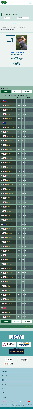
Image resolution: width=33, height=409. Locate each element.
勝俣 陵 (8, 145)
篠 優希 (8, 206)
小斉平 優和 (9, 167)
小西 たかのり (10, 136)
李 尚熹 (8, 198)
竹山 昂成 (9, 312)
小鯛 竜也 (9, 242)
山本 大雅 (9, 272)
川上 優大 (9, 290)
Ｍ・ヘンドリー (10, 224)
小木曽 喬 (9, 105)
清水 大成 (9, 109)
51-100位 (16, 91)
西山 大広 (9, 162)
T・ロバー (8, 308)
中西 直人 (9, 264)
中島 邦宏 (9, 211)
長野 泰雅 (9, 118)
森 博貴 (8, 286)
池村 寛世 (9, 153)
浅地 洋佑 (9, 114)
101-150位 (27, 91)
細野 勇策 (9, 220)
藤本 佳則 (9, 303)
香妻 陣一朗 (9, 193)
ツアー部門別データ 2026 (10, 14)
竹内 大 (8, 189)
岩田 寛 (8, 294)
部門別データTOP (28, 326)
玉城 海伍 (9, 131)
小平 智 (8, 255)
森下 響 (8, 215)
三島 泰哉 (9, 237)
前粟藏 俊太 (9, 184)
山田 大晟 (9, 233)
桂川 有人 (9, 202)
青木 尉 (8, 180)
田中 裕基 (9, 268)
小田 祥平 (9, 259)
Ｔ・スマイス (9, 123)
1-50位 (6, 91)
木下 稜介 (9, 316)
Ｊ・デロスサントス (16, 53)
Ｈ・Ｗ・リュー (10, 250)
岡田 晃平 (9, 281)
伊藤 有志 (9, 158)
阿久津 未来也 (10, 299)
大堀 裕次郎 (9, 228)
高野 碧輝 (9, 171)
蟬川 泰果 (9, 149)
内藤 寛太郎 (9, 277)
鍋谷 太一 (9, 140)
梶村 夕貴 (9, 175)
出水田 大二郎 (10, 127)
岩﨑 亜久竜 (9, 246)
